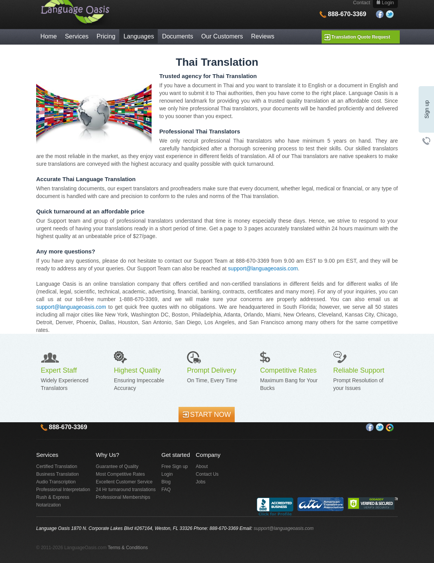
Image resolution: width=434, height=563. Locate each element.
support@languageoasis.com (263, 268)
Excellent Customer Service (124, 482)
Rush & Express (52, 497)
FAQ (166, 489)
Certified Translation (56, 466)
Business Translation (57, 474)
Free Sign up (175, 466)
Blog (166, 482)
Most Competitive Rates (120, 474)
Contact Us (207, 474)
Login (167, 474)
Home (48, 36)
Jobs (200, 482)
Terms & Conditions (128, 547)
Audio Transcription (56, 482)
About (202, 466)
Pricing (106, 36)
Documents (177, 36)
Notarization (48, 505)
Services (76, 36)
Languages (139, 36)
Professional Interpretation (63, 489)
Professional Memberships (123, 497)
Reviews (262, 36)
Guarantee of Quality (117, 466)
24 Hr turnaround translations (125, 489)
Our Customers (222, 36)
